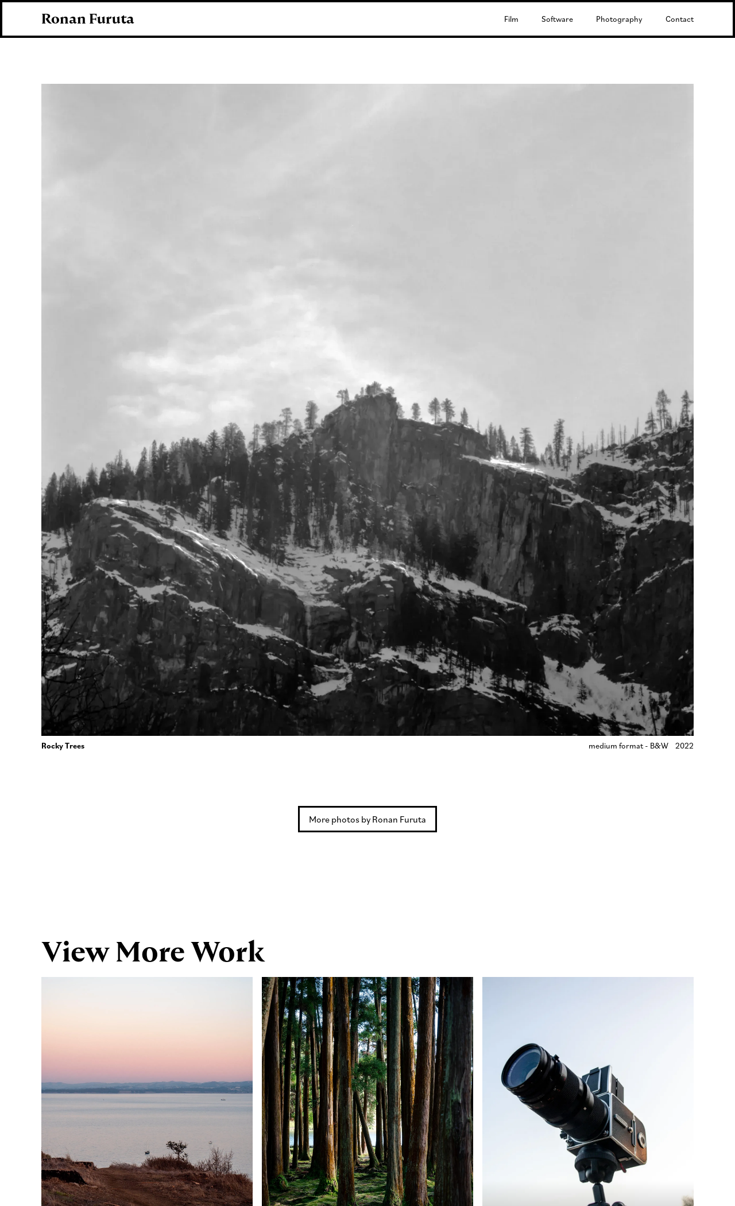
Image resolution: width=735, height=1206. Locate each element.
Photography (619, 19)
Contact (680, 19)
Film (511, 19)
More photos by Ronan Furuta (367, 819)
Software (557, 19)
